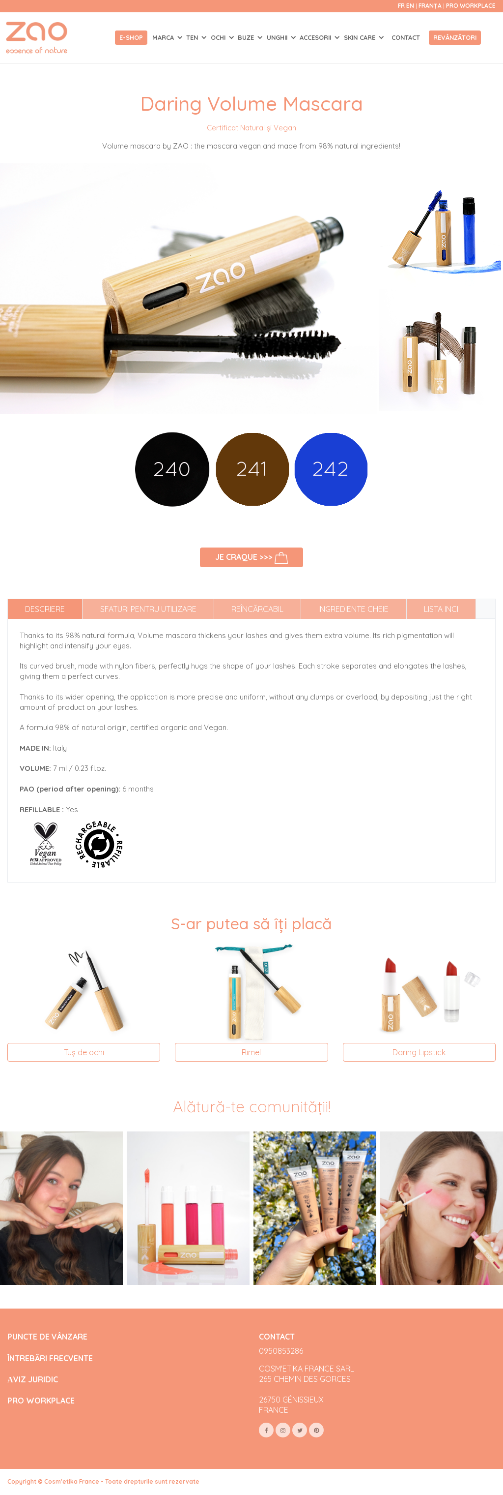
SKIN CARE (360, 37)
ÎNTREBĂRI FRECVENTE (50, 1358)
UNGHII (278, 37)
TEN (193, 37)
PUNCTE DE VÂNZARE (47, 1337)
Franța (431, 5)
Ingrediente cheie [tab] (353, 609)
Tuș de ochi (84, 1052)
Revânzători (454, 37)
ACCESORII (316, 37)
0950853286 (281, 1351)
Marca (164, 37)
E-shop (131, 37)
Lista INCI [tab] (441, 609)
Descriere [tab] (45, 609)
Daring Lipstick (419, 1052)
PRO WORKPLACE (41, 1400)
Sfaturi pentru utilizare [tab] (148, 609)
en (410, 5)
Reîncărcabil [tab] (257, 609)
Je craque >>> (251, 558)
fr (401, 5)
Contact (405, 37)
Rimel (251, 1052)
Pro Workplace (471, 5)
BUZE (247, 37)
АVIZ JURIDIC (32, 1379)
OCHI (219, 37)
